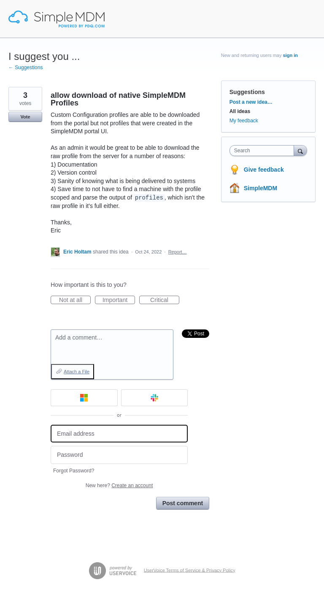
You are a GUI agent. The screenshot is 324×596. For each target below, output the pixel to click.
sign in (290, 55)
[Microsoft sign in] (84, 397)
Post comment (182, 503)
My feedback (244, 121)
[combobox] (264, 151)
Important (119, 300)
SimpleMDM (260, 188)
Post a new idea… (251, 102)
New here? (119, 485)
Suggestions (247, 92)
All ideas (240, 111)
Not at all (75, 300)
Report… (177, 251)
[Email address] (119, 434)
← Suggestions (25, 67)
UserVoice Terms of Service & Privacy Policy (189, 569)
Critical (164, 300)
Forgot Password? (73, 471)
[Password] (119, 455)
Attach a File (76, 371)
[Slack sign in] (154, 397)
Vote (25, 116)
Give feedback (264, 169)
